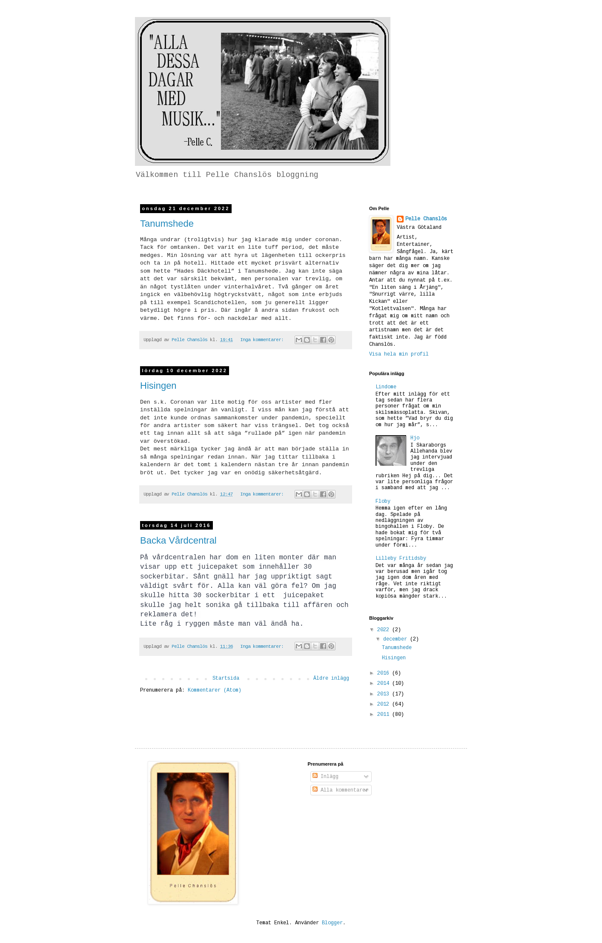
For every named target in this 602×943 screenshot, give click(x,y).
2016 (384, 673)
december (396, 639)
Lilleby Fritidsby (401, 558)
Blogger (332, 923)
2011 (384, 715)
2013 (384, 694)
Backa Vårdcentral (178, 540)
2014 (384, 684)
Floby (383, 501)
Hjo (414, 438)
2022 (384, 630)
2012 (384, 704)
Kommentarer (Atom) (214, 690)
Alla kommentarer (340, 790)
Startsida (225, 678)
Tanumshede (167, 223)
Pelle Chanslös (426, 219)
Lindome (386, 387)
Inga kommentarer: (263, 339)
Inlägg (325, 777)
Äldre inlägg (331, 678)
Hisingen (158, 385)
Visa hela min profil (399, 354)
